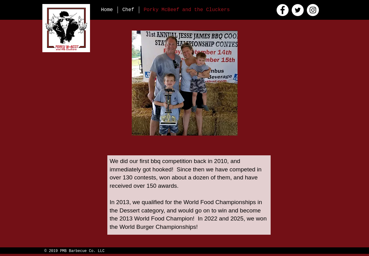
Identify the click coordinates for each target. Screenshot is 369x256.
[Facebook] (283, 10)
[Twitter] (298, 10)
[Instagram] (313, 10)
